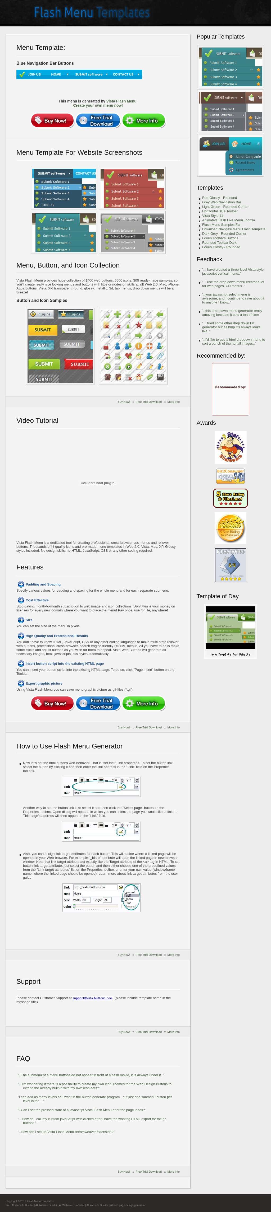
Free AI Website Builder (19, 1205)
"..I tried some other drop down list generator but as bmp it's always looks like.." (231, 327)
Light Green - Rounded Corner (225, 207)
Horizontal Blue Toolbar (220, 211)
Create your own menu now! (98, 105)
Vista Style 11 (212, 216)
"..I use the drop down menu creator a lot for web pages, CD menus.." (233, 284)
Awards (206, 422)
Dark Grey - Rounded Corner (224, 234)
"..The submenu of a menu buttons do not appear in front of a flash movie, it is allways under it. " (91, 1075)
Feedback (209, 259)
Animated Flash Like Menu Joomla (228, 220)
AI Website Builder (46, 1205)
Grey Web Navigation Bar (221, 202)
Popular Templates (221, 36)
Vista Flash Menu (121, 101)
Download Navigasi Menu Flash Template (233, 229)
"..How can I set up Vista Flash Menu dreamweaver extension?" (66, 1132)
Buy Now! (124, 401)
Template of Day (218, 596)
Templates (210, 187)
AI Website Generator (71, 1205)
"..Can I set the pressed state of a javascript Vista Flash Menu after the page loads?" (82, 1110)
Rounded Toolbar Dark (219, 243)
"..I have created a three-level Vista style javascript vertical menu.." (233, 271)
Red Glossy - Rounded (219, 198)
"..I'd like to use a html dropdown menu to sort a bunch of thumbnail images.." (233, 341)
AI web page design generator (127, 1205)
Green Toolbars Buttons (220, 238)
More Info (174, 401)
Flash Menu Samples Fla (221, 225)
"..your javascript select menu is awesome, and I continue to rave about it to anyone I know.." (233, 298)
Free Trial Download (149, 401)
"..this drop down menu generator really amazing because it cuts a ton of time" (232, 313)
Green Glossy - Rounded (221, 247)
